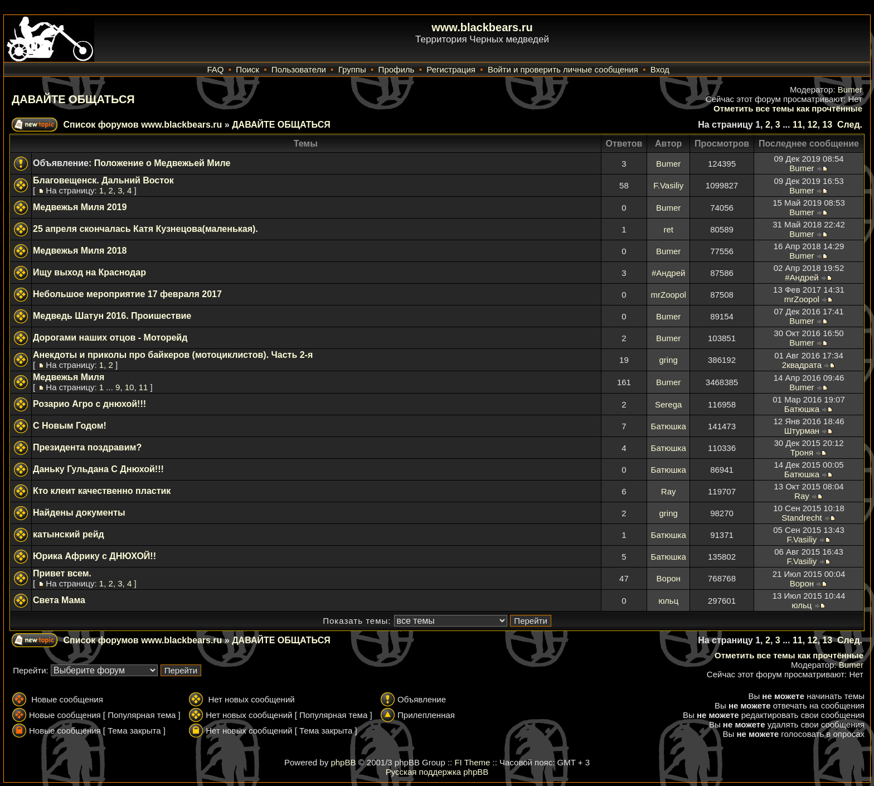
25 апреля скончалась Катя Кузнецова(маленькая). (145, 229)
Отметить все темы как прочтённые (787, 108)
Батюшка (801, 409)
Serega (668, 404)
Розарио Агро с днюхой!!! (89, 404)
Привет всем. (62, 573)
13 (827, 124)
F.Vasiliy (668, 185)
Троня (801, 452)
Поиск (247, 69)
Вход (659, 69)
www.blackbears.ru (482, 27)
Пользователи (298, 69)
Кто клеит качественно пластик (102, 491)
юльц (668, 600)
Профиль (396, 69)
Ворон (669, 578)
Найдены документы (79, 512)
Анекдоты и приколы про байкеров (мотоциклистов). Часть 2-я (173, 355)
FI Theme (472, 762)
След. (849, 124)
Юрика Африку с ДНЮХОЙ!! (94, 556)
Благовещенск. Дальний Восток (103, 180)
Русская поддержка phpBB (437, 772)
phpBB (343, 762)
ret (668, 229)
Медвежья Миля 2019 (80, 207)
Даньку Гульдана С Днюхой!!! (98, 469)
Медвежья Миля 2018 (80, 250)
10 (129, 387)
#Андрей (668, 273)
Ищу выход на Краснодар (89, 272)
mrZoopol (668, 294)
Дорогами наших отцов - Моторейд (110, 337)
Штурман (801, 430)
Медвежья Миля (68, 377)
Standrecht (801, 517)
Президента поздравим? (87, 447)
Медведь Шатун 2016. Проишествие (112, 316)
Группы (352, 69)
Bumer (850, 89)
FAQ (215, 69)
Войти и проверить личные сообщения (563, 69)
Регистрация (450, 69)
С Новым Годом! (69, 425)
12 (813, 124)
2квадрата (802, 365)
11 (798, 124)
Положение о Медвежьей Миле (162, 163)
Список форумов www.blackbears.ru (142, 124)
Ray (668, 491)
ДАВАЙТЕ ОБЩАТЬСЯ (73, 99)
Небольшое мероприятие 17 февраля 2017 (127, 294)
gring (668, 360)
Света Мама (59, 600)
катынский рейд (68, 534)
